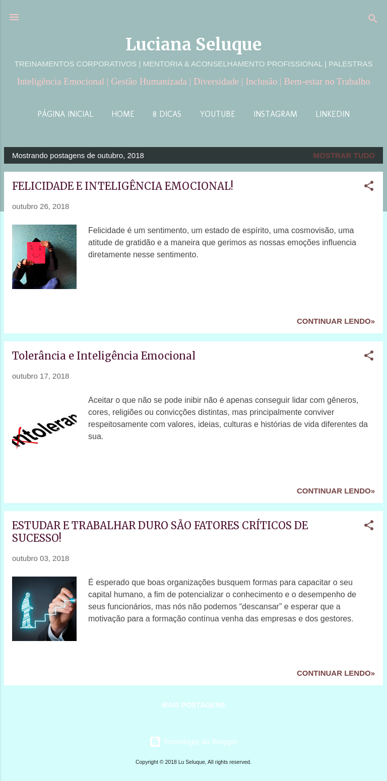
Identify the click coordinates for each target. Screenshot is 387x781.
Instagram (275, 114)
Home (123, 114)
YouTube (217, 114)
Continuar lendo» (336, 321)
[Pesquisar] (373, 20)
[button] (369, 187)
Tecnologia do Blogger (193, 741)
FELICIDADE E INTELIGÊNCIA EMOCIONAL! (122, 186)
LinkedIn (332, 114)
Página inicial (65, 114)
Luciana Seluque (193, 44)
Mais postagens (193, 705)
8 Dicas (167, 114)
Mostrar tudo (344, 155)
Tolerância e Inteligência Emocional (104, 355)
